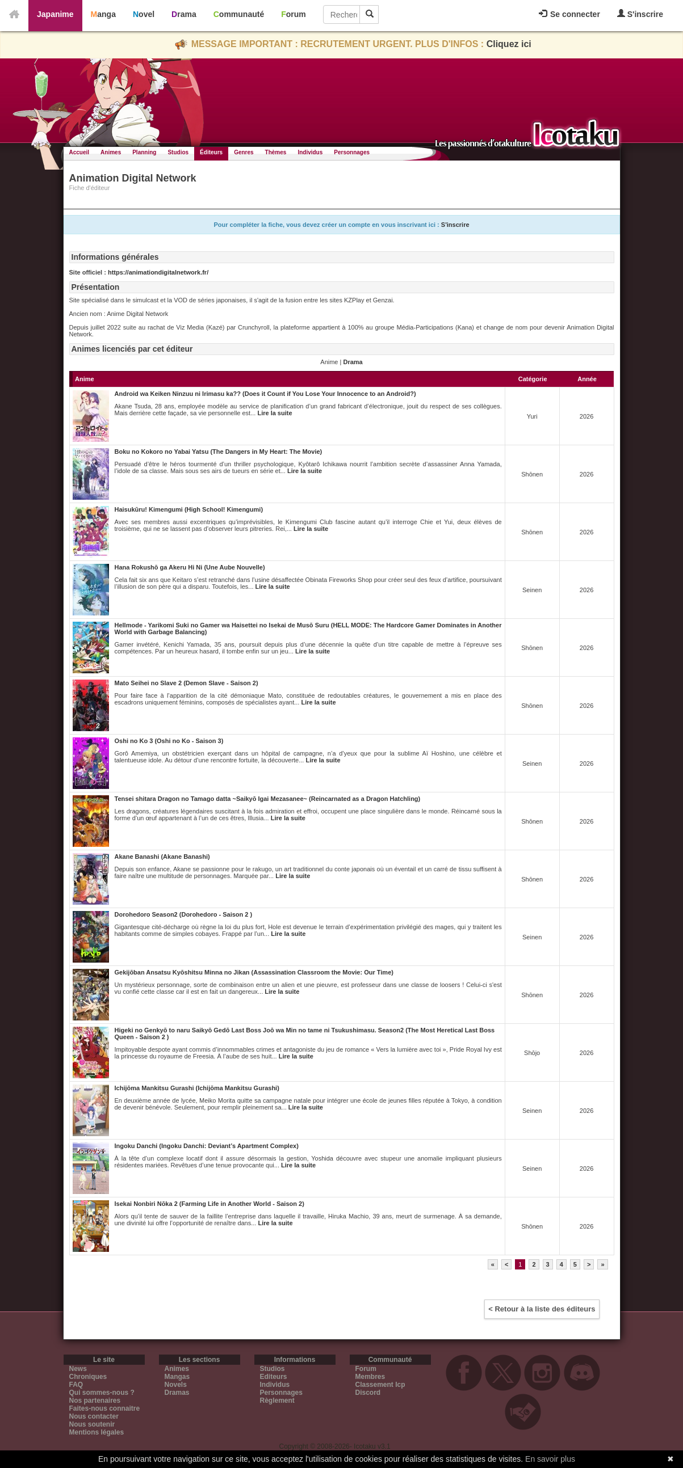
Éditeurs (211, 152)
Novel (143, 14)
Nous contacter (94, 1416)
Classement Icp (380, 1385)
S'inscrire (640, 14)
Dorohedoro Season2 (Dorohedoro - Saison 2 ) (184, 914)
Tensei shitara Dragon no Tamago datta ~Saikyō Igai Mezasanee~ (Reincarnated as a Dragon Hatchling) (268, 798)
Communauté (238, 14)
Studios (177, 152)
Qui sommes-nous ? (102, 1393)
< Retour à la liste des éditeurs (541, 1309)
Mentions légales (96, 1432)
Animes (110, 152)
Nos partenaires (95, 1400)
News (78, 1369)
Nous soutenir (92, 1424)
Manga (103, 14)
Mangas (177, 1377)
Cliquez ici (509, 44)
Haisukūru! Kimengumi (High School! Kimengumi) (189, 509)
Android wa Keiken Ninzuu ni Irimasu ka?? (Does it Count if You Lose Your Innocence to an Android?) (265, 393)
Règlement (277, 1400)
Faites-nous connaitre (104, 1408)
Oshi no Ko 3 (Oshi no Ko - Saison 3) (169, 740)
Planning (144, 152)
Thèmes (276, 152)
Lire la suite (274, 413)
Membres (370, 1377)
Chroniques (88, 1377)
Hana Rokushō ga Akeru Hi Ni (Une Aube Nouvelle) (190, 567)
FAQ (76, 1385)
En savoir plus (550, 1458)
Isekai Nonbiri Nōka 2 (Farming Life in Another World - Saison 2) (209, 1203)
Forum (293, 14)
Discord (368, 1393)
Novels (176, 1385)
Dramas (177, 1393)
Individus (309, 152)
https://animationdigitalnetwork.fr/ (158, 272)
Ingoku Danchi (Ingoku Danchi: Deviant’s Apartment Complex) (207, 1145)
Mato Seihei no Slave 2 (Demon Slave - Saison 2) (186, 683)
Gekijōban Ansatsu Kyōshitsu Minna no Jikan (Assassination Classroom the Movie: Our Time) (254, 972)
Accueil (79, 152)
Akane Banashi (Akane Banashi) (162, 856)
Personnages (352, 152)
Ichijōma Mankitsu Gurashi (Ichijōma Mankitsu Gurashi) (197, 1088)
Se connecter (569, 14)
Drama (183, 14)
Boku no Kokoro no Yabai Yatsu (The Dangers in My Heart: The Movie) (218, 451)
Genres (243, 152)
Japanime (55, 14)
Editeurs (273, 1377)
